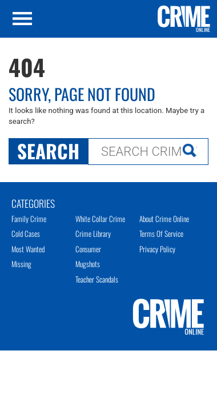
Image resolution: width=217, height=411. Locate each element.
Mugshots (87, 263)
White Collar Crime (100, 218)
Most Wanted (28, 249)
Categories (33, 202)
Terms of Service (161, 233)
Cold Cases (25, 233)
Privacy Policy (157, 249)
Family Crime (28, 218)
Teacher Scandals (96, 279)
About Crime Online (164, 218)
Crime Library (93, 233)
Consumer (88, 249)
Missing (21, 263)
